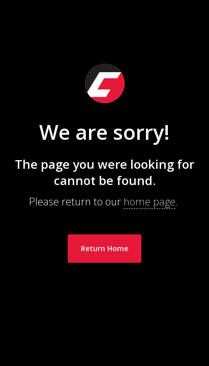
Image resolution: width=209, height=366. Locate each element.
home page (149, 201)
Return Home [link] (104, 248)
